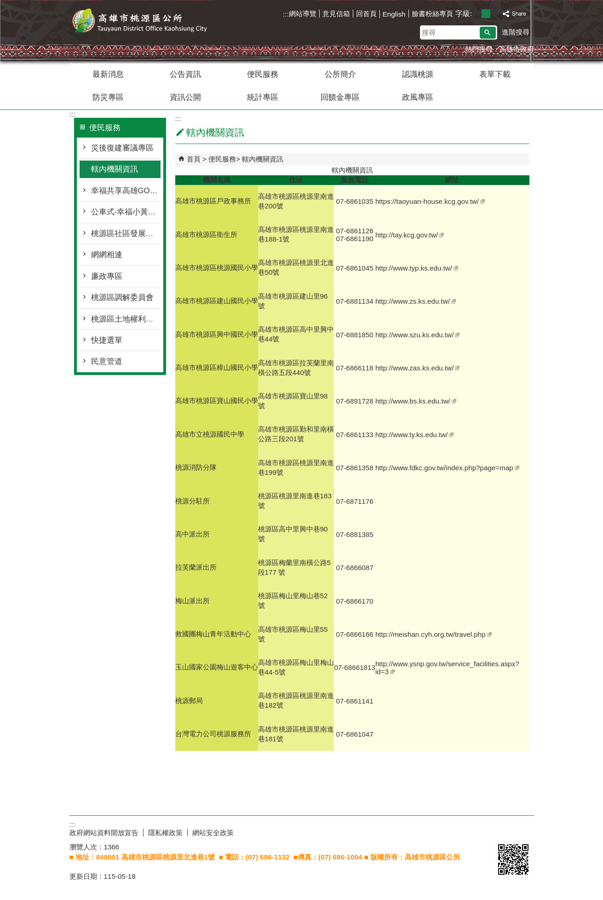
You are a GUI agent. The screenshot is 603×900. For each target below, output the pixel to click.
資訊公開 (185, 97)
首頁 (194, 159)
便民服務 (262, 74)
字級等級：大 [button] (496, 13)
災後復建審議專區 (122, 148)
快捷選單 (106, 340)
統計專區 (262, 97)
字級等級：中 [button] (486, 13)
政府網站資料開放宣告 (103, 833)
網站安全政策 (213, 833)
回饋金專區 (340, 97)
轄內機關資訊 (114, 169)
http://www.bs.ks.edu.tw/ (415, 401)
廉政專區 (106, 276)
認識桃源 (417, 74)
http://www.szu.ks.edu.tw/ (417, 335)
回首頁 (366, 13)
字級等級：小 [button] (476, 13)
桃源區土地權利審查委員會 (126, 319)
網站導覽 (302, 13)
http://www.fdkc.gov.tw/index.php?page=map (447, 468)
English (394, 14)
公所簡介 (340, 74)
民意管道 (106, 361)
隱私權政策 (165, 833)
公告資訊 (185, 74)
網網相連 (106, 254)
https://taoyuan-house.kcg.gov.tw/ (430, 201)
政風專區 (417, 97)
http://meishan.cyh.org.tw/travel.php (433, 634)
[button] (488, 33)
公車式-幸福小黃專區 (126, 212)
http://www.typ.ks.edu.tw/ (416, 268)
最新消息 (108, 74)
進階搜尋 (515, 32)
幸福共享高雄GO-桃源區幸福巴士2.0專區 (126, 190)
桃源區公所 (147, 22)
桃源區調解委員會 (122, 297)
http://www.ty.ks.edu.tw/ (414, 434)
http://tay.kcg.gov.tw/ (409, 235)
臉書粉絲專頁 (432, 13)
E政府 (505, 830)
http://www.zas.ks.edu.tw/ (417, 368)
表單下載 (495, 74)
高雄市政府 (517, 49)
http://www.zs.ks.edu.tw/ (415, 301)
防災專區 (108, 97)
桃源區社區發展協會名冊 (126, 233)
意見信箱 (336, 13)
